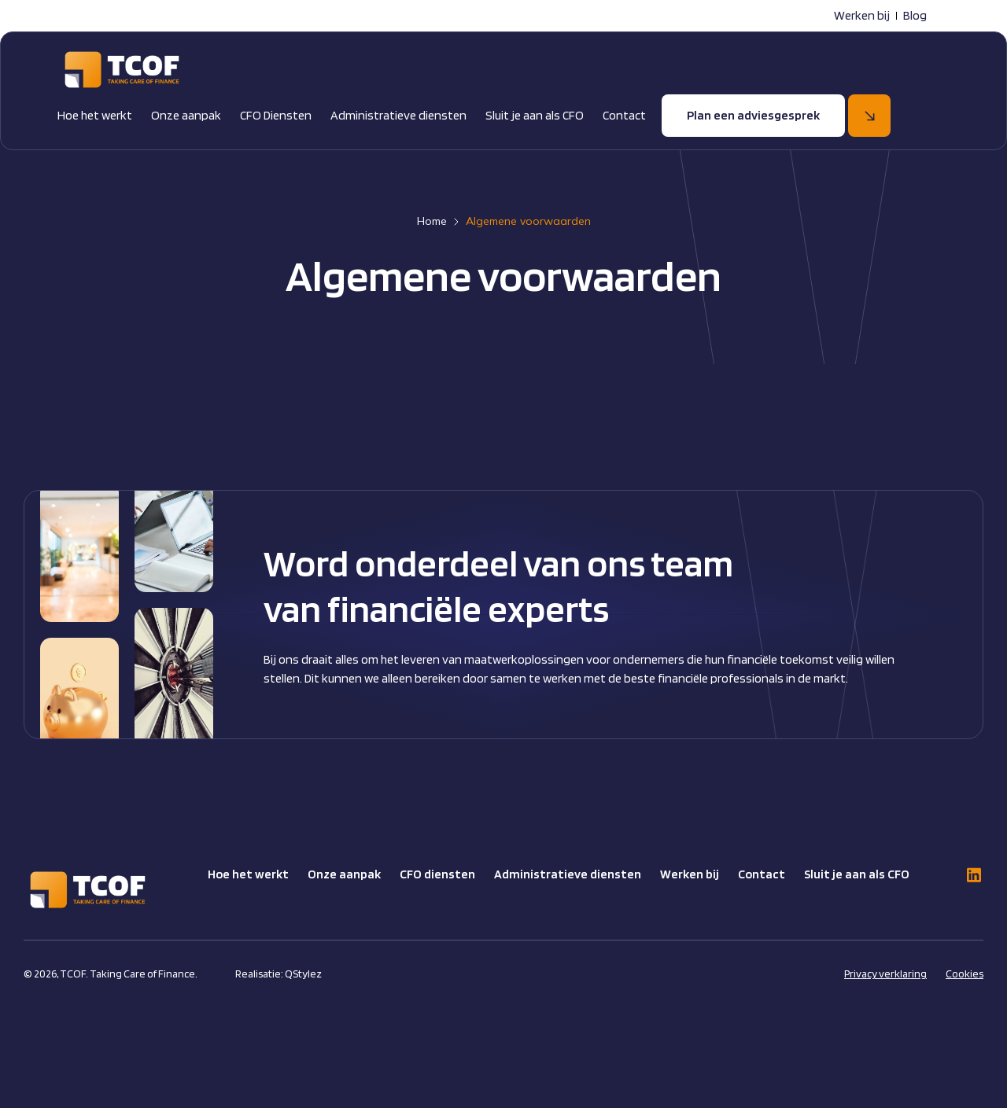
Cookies (964, 973)
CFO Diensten (276, 115)
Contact (624, 115)
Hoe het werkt (94, 115)
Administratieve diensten (398, 115)
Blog (915, 15)
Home (432, 221)
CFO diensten (437, 874)
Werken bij (862, 15)
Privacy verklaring (885, 973)
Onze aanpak (186, 115)
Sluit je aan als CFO (534, 115)
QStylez (303, 973)
